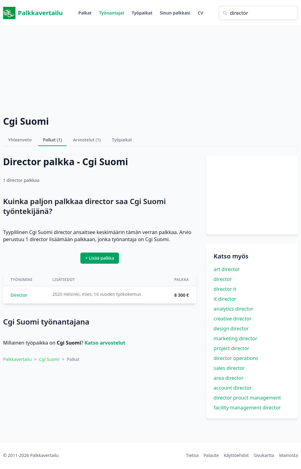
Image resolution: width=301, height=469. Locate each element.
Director (19, 295)
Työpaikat (142, 13)
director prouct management (247, 397)
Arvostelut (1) (87, 140)
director (223, 279)
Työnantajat (111, 13)
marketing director (235, 338)
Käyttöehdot (236, 455)
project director (231, 348)
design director (231, 328)
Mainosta (288, 455)
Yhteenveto (20, 140)
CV (200, 13)
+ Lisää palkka (99, 258)
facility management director (247, 407)
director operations (236, 358)
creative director (232, 318)
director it (225, 289)
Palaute (211, 455)
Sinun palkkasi (175, 13)
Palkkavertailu (33, 13)
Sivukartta (264, 455)
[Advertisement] (150, 69)
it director (225, 298)
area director (228, 378)
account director (233, 387)
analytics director (233, 308)
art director (227, 269)
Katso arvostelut (105, 342)
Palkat (85, 13)
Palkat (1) (52, 140)
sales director (229, 368)
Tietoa (192, 455)
